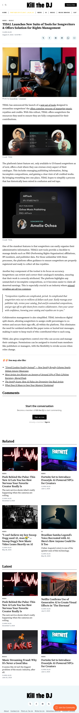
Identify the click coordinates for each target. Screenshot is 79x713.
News (39, 12)
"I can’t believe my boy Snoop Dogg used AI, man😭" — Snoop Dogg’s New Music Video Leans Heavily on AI (19, 539)
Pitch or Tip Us (27, 711)
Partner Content (68, 711)
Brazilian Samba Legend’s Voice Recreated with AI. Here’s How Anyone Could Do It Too (58, 539)
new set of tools (48, 105)
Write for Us (39, 711)
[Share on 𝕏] (43, 38)
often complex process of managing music (51, 108)
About (6, 711)
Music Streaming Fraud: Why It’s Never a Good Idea (19, 661)
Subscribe (71, 5)
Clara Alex (7, 32)
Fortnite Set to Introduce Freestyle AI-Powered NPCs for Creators (57, 480)
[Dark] (3, 5)
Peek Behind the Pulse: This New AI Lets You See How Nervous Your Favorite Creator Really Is (18, 481)
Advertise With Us (53, 711)
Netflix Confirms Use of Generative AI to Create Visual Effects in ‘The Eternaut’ (58, 602)
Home (4, 12)
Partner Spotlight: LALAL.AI (22, 12)
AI (46, 12)
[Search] (6, 5)
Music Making (64, 12)
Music (52, 12)
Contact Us (15, 711)
